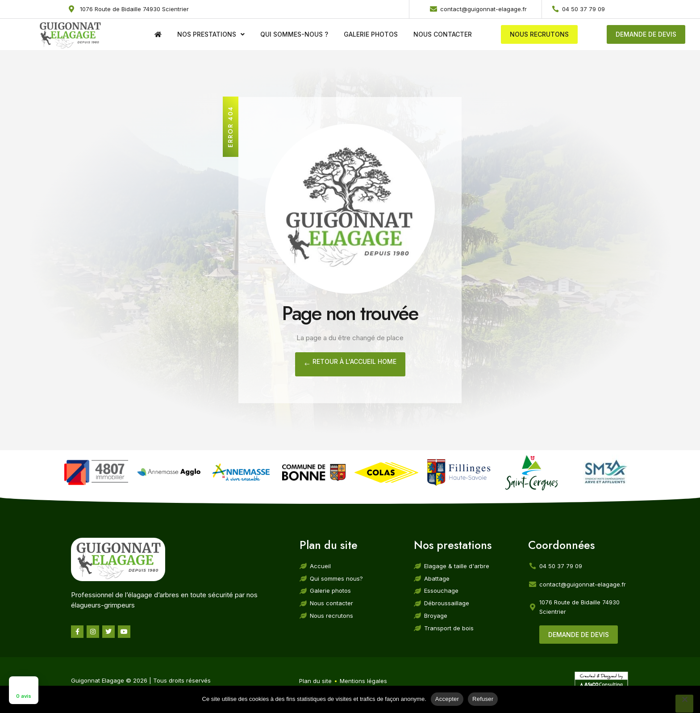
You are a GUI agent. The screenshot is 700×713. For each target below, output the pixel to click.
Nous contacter (442, 34)
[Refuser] (684, 704)
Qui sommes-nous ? (294, 34)
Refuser (482, 699)
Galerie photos (371, 34)
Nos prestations (211, 34)
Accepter (447, 699)
